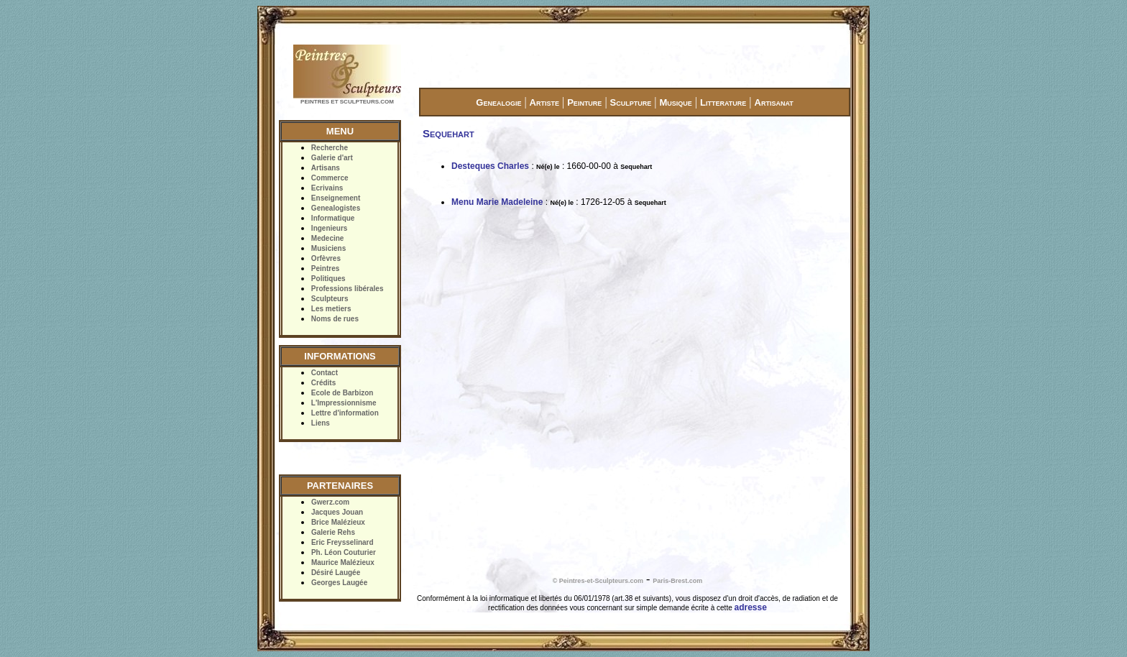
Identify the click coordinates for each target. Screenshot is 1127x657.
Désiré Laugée (335, 572)
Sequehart (636, 166)
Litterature (723, 102)
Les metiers (331, 309)
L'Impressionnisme (344, 403)
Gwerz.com (330, 502)
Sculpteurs (330, 299)
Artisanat (774, 102)
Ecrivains (327, 188)
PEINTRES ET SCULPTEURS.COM (347, 101)
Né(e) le (548, 166)
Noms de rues (335, 319)
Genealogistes (335, 208)
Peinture (584, 102)
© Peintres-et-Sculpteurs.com (598, 580)
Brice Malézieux (338, 522)
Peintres (325, 268)
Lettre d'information (345, 413)
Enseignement (335, 198)
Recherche (329, 148)
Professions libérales (347, 289)
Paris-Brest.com (677, 580)
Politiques (328, 278)
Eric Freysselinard (342, 542)
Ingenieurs (329, 228)
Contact (324, 373)
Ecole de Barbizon (342, 393)
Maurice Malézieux (342, 562)
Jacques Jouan (337, 512)
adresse (751, 607)
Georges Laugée (339, 583)
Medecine (327, 238)
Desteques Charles (490, 166)
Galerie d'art (332, 158)
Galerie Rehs (333, 532)
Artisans (325, 168)
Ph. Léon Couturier (343, 552)
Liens (320, 423)
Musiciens (328, 248)
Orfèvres (326, 258)
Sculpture (631, 102)
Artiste (544, 102)
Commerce (330, 178)
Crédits (323, 383)
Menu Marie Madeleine (497, 202)
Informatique (333, 218)
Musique (675, 102)
